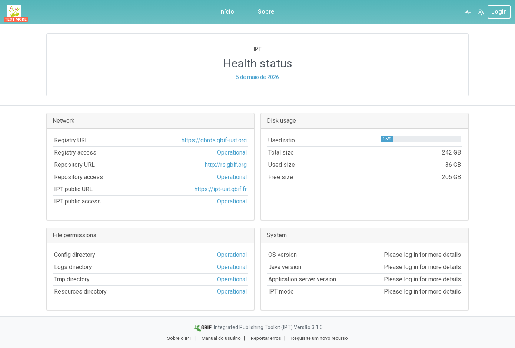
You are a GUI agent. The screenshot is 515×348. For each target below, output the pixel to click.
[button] (481, 11)
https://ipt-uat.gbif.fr (221, 189)
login (499, 11)
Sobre (266, 11)
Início (226, 11)
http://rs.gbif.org (226, 164)
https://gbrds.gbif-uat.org (214, 140)
